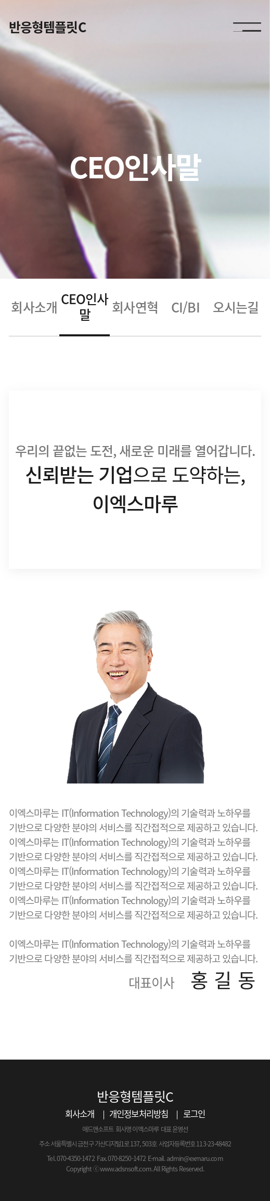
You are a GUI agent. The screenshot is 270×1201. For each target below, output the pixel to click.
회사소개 (79, 1113)
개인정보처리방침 (138, 1113)
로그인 (194, 1113)
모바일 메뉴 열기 (247, 27)
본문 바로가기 (0, 0)
